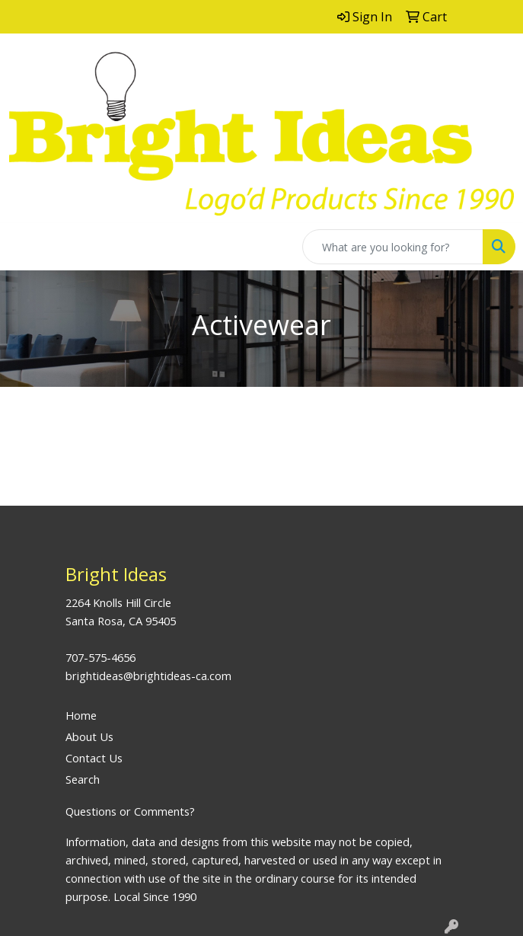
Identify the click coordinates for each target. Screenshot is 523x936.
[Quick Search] (392, 246)
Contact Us (94, 757)
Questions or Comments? (130, 811)
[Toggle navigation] (24, 246)
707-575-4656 (100, 657)
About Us (89, 736)
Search (82, 779)
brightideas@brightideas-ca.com (148, 675)
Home (81, 715)
